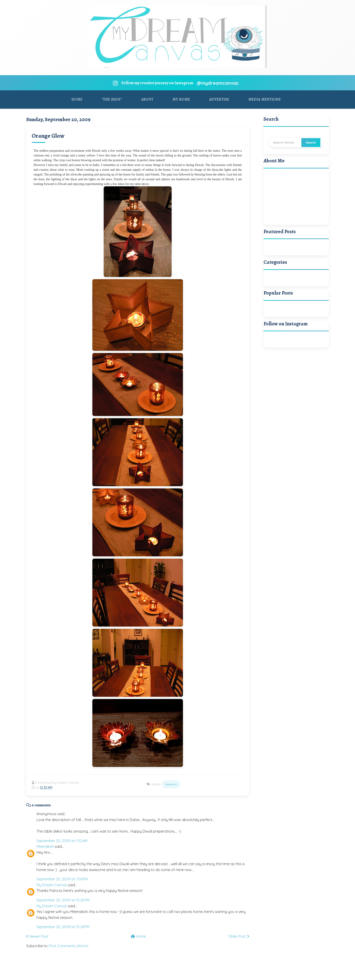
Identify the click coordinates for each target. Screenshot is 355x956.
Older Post (238, 936)
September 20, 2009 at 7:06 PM (62, 879)
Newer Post (37, 936)
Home (77, 99)
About (147, 99)
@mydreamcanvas (217, 83)
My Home (181, 99)
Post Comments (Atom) (68, 946)
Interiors (171, 784)
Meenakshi (45, 846)
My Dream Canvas (51, 885)
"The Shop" (112, 99)
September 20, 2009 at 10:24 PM (62, 927)
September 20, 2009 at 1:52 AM (61, 840)
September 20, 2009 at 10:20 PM (63, 900)
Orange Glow (48, 136)
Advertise (219, 99)
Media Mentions (264, 99)
